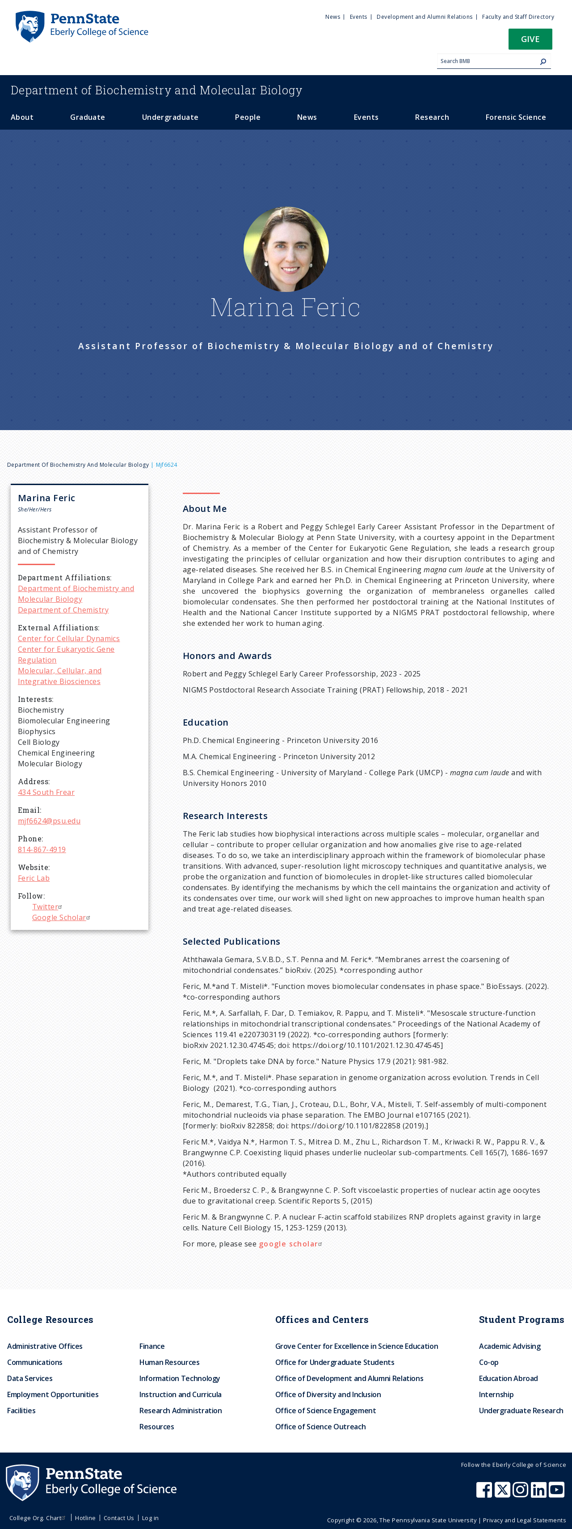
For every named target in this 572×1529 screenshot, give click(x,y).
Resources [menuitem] (156, 1427)
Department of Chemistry (63, 610)
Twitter (48, 907)
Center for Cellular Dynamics (69, 638)
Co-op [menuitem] (489, 1362)
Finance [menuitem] (151, 1346)
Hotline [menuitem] (85, 1518)
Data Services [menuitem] (29, 1378)
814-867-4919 (42, 849)
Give (530, 38)
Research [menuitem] (432, 117)
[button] (530, 42)
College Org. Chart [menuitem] (38, 1518)
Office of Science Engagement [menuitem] (325, 1410)
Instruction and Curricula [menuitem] (180, 1394)
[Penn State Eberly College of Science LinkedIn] (540, 1494)
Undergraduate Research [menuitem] (521, 1410)
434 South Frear (46, 792)
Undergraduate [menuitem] (170, 117)
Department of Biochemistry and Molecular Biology (78, 465)
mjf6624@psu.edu (49, 821)
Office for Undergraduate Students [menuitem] (335, 1362)
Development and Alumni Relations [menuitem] (424, 17)
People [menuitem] (248, 117)
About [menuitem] (22, 117)
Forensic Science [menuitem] (516, 117)
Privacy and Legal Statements (524, 1520)
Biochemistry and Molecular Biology (157, 89)
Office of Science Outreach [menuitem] (320, 1427)
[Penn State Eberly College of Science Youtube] (557, 1494)
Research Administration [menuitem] (180, 1410)
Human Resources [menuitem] (169, 1362)
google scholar (292, 1244)
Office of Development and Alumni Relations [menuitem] (349, 1378)
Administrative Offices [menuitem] (45, 1346)
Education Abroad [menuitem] (508, 1378)
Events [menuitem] (358, 17)
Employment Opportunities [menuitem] (52, 1394)
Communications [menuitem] (35, 1362)
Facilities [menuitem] (21, 1410)
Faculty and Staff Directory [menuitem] (518, 17)
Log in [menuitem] (150, 1518)
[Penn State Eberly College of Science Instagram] (521, 1494)
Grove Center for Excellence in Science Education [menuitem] (356, 1346)
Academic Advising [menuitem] (510, 1346)
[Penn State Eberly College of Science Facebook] (485, 1494)
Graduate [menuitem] (87, 117)
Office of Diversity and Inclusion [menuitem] (328, 1394)
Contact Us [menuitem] (119, 1518)
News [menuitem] (332, 17)
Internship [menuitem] (496, 1394)
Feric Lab (34, 878)
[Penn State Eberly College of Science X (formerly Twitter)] (504, 1494)
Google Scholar (62, 917)
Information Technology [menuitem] (179, 1378)
